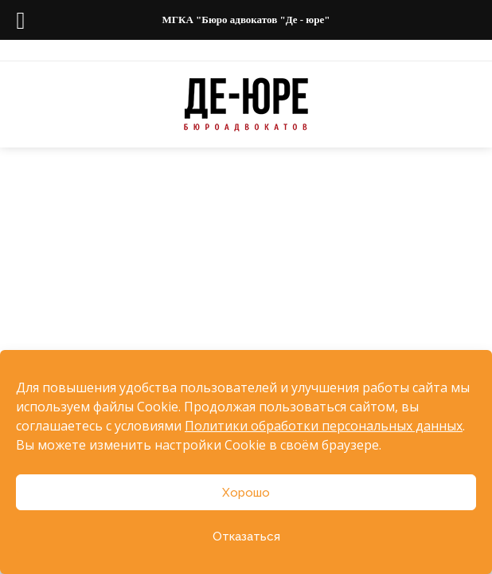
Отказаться (246, 536)
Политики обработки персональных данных (324, 425)
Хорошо (246, 493)
